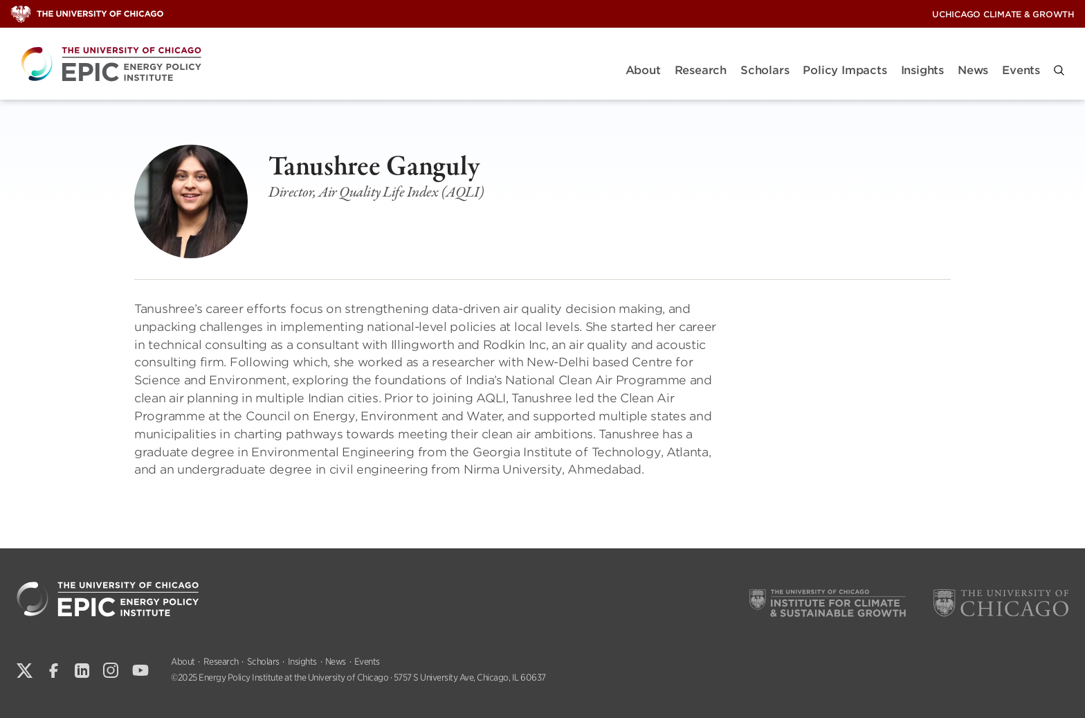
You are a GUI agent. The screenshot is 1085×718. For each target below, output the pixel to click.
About (643, 70)
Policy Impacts (844, 70)
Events (1021, 70)
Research (701, 70)
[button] (1059, 70)
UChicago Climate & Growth (1003, 14)
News (973, 70)
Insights (922, 70)
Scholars (764, 70)
